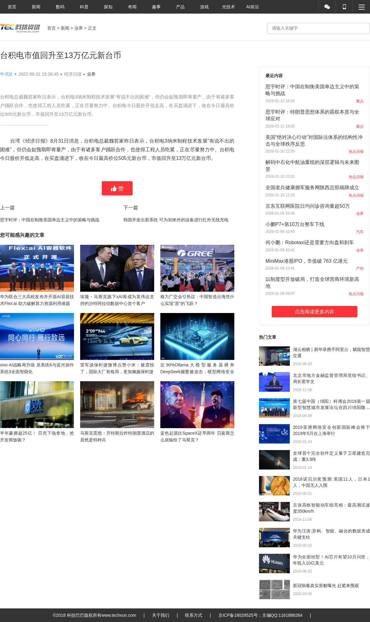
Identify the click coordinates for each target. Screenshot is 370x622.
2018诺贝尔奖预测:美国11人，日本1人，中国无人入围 (331, 482)
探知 (108, 6)
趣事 (156, 6)
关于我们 (160, 615)
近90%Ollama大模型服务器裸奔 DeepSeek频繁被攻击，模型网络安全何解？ (197, 371)
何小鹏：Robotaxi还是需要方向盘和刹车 (309, 242)
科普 (84, 6)
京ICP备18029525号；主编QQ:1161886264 (260, 615)
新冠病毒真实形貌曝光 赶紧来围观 (326, 585)
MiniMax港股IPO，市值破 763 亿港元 (306, 261)
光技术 (228, 6)
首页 (12, 6)
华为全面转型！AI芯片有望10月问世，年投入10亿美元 (331, 560)
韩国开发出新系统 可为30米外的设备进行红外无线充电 (175, 219)
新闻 (36, 6)
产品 (180, 6)
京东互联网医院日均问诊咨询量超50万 (307, 206)
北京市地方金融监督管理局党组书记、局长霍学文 (331, 378)
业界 (78, 28)
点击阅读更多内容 (314, 311)
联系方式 (193, 615)
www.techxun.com (118, 615)
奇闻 (132, 6)
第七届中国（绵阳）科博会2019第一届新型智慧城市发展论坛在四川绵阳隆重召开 (331, 405)
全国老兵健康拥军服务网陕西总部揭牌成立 (312, 187)
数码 (60, 6)
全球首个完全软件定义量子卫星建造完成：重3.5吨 (331, 456)
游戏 (204, 6)
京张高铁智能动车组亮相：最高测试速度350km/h (331, 508)
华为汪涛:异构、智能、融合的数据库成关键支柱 (331, 534)
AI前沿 (252, 6)
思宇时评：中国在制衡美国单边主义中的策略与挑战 (49, 219)
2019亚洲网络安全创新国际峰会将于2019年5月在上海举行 (331, 430)
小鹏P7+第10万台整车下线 (294, 224)
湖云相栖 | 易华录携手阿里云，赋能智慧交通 (331, 352)
